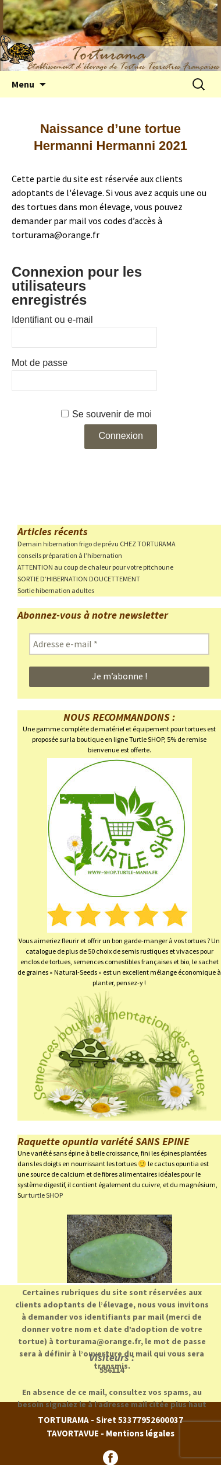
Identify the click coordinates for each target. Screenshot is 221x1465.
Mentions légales (140, 1433)
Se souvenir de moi (112, 414)
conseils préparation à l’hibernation (69, 555)
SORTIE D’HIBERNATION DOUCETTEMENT (78, 578)
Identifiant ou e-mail (52, 320)
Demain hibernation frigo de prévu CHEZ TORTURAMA (96, 543)
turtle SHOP (45, 1195)
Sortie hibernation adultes (55, 590)
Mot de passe (39, 363)
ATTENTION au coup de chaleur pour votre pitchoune (95, 567)
